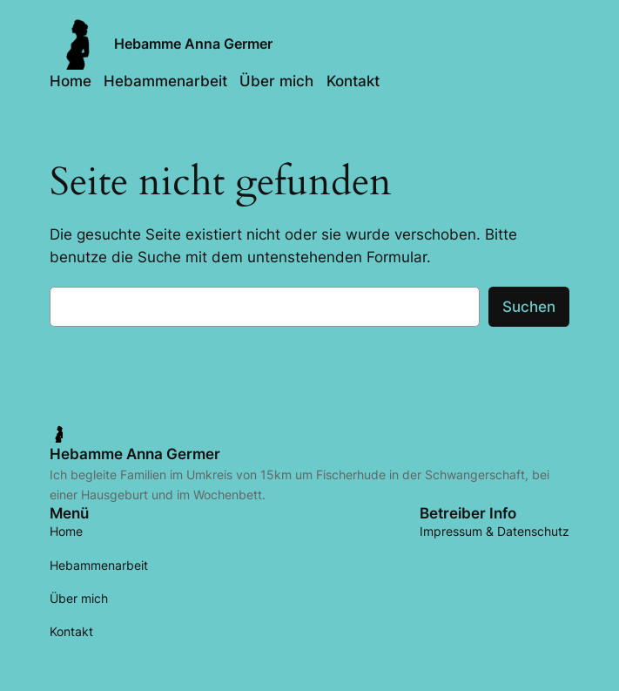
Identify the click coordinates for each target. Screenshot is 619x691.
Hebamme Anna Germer (193, 43)
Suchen (528, 306)
